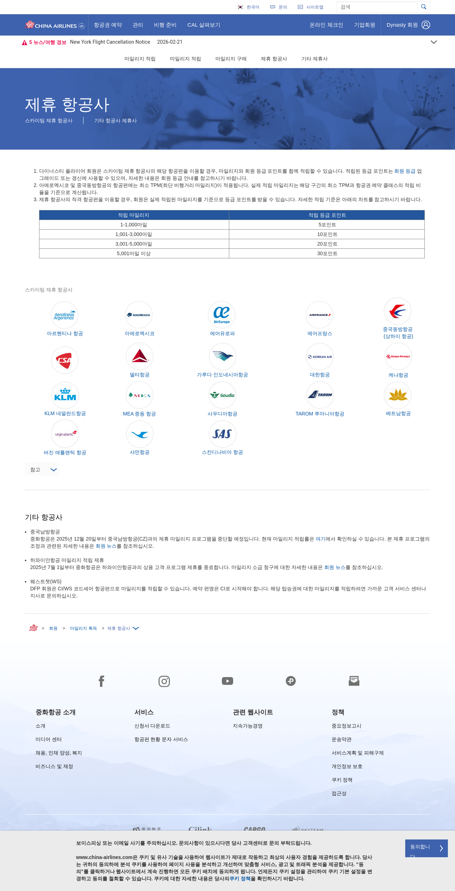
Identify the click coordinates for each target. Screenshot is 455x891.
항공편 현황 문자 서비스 (161, 740)
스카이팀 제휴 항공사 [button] (49, 120)
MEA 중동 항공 (139, 414)
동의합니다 (420, 850)
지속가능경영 (248, 726)
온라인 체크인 (326, 27)
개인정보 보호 (347, 767)
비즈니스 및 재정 (54, 767)
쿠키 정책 (342, 781)
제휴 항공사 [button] (274, 58)
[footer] (227, 766)
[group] (56, 712)
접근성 (339, 794)
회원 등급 (405, 171)
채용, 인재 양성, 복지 (59, 754)
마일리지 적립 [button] (140, 58)
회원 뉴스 (106, 546)
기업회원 (364, 27)
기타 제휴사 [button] (314, 58)
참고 (43, 470)
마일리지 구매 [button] (231, 58)
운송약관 (342, 740)
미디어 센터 (49, 740)
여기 (321, 539)
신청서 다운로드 (152, 726)
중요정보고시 (347, 726)
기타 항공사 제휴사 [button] (115, 120)
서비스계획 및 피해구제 (358, 754)
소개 (41, 726)
